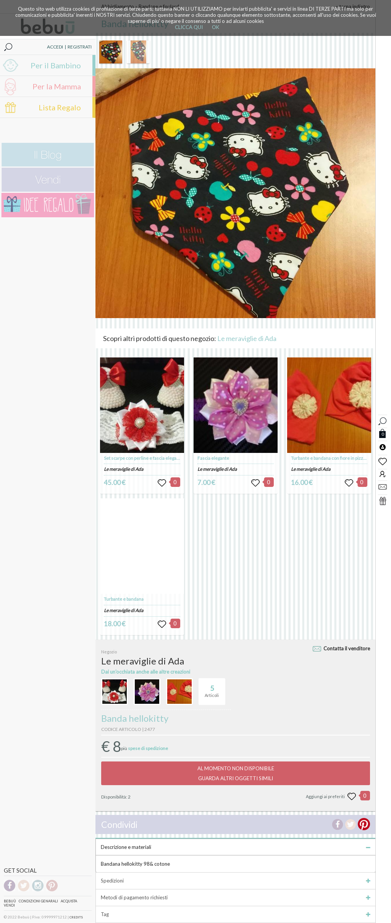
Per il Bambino (56, 65)
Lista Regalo (60, 107)
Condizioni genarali (38, 901)
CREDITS (76, 917)
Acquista (69, 901)
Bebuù (10, 901)
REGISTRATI (80, 47)
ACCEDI (55, 47)
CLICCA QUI (189, 27)
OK (215, 27)
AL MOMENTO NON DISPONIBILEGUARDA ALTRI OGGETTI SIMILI (235, 773)
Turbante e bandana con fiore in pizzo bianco (335, 458)
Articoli (212, 688)
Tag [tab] (235, 914)
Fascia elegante (213, 458)
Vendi (9, 905)
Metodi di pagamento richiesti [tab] (235, 897)
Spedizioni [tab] (235, 881)
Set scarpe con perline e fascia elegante (143, 458)
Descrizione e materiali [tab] (235, 847)
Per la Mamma (56, 86)
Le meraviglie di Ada (246, 338)
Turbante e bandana (124, 599)
